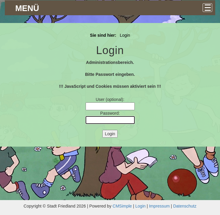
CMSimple (122, 206)
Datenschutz (184, 206)
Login (140, 206)
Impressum (159, 206)
